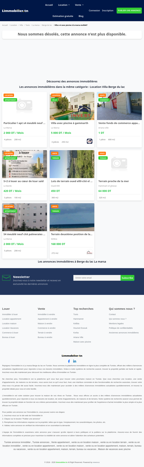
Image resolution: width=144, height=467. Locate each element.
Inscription (107, 10)
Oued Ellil (55, 186)
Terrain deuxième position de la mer (73, 234)
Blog (81, 16)
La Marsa (8, 127)
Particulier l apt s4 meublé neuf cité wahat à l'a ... (34, 123)
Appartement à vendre (47, 319)
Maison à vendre (45, 323)
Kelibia (76, 323)
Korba (76, 333)
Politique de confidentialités (121, 328)
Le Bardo (8, 186)
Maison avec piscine (82, 342)
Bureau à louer (8, 337)
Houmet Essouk (80, 328)
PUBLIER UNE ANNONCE (129, 10)
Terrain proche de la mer (113, 181)
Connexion (94, 10)
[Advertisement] (72, 59)
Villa (21, 25)
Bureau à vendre (45, 337)
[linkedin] (74, 361)
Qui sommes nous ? (117, 319)
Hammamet (78, 319)
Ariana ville (103, 127)
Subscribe (127, 277)
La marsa (35, 25)
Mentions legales (116, 323)
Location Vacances (10, 328)
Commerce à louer (10, 333)
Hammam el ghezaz (107, 186)
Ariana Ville (78, 337)
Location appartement (11, 319)
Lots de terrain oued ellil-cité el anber (74, 181)
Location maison (9, 323)
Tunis (28, 25)
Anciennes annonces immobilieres (124, 333)
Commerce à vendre (47, 328)
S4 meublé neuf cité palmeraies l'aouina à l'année (34, 234)
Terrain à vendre (45, 333)
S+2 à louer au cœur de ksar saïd (24, 181)
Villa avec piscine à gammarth (69, 123)
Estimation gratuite (63, 16)
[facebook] (69, 361)
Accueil (49, 4)
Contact (112, 314)
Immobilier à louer (10, 314)
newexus (96, 462)
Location (63, 4)
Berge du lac (47, 25)
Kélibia (54, 239)
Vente (78, 4)
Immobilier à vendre (46, 314)
